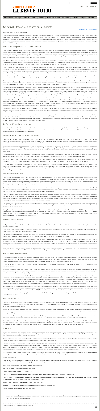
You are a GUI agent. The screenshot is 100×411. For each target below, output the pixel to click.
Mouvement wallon (53, 17)
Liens (87, 6)
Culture (26, 17)
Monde (34, 17)
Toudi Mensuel (93, 29)
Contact (82, 6)
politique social (83, 29)
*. (3, 395)
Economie (91, 17)
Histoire (41, 17)
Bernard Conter (8, 30)
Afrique (83, 17)
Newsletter (93, 6)
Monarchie (65, 17)
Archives (75, 17)
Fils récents (8, 17)
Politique (18, 17)
